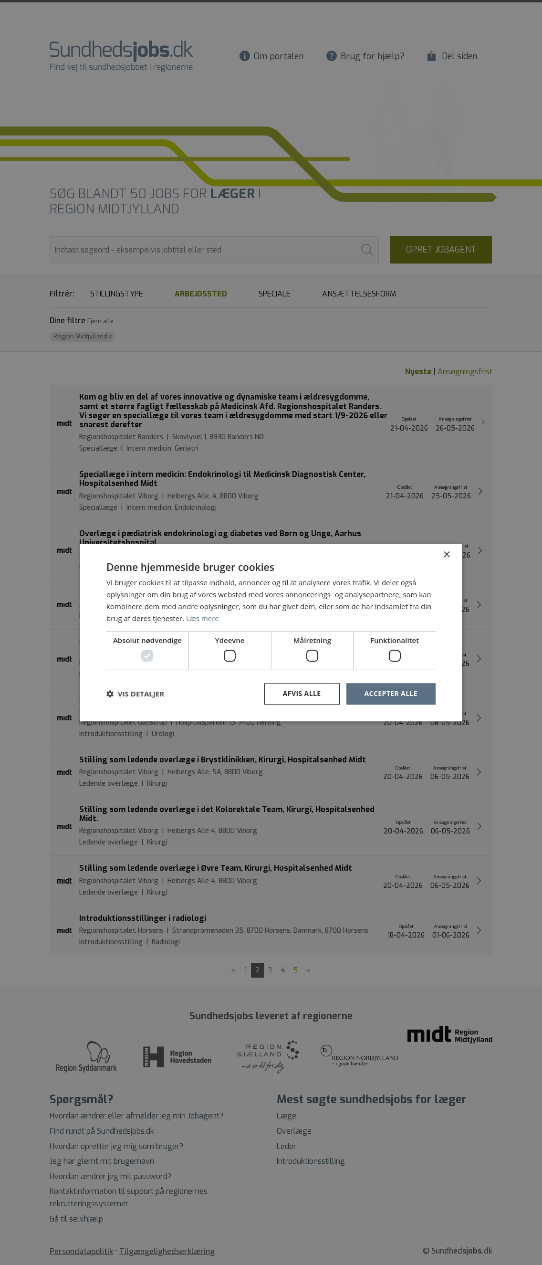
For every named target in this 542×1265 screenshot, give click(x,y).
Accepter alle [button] (391, 693)
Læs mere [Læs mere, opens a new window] (202, 618)
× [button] (446, 555)
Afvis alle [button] (302, 693)
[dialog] (271, 632)
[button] (135, 693)
